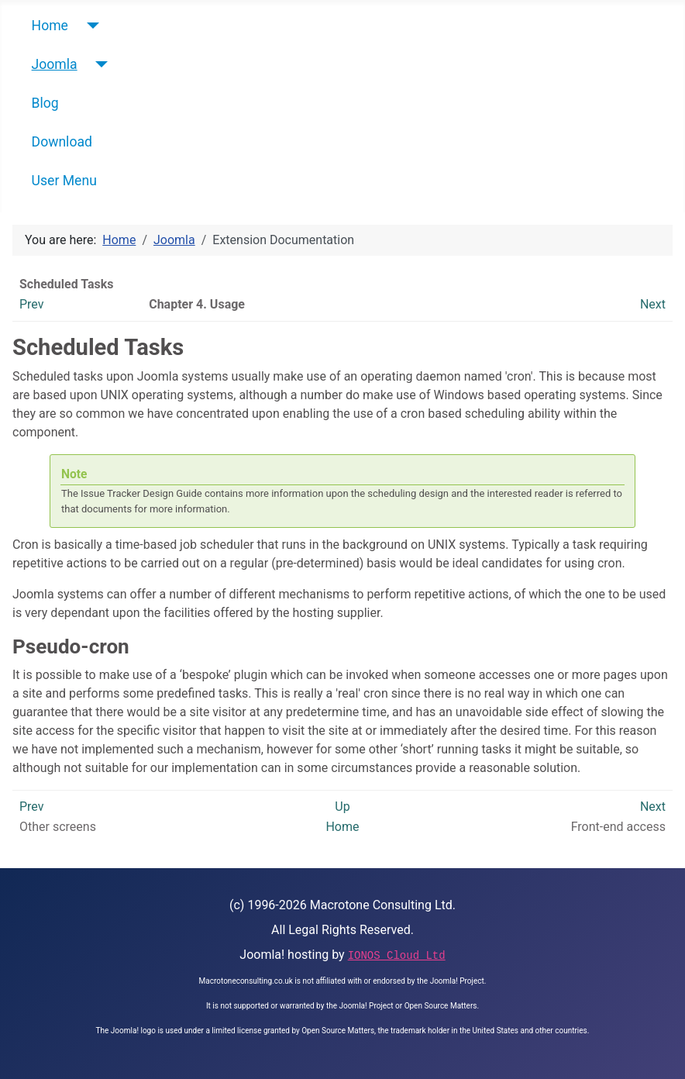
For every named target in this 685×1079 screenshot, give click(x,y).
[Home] (89, 25)
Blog (45, 103)
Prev (31, 304)
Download (62, 142)
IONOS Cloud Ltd (397, 956)
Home (50, 25)
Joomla (54, 64)
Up (342, 806)
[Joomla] (98, 64)
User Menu (64, 180)
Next (653, 304)
